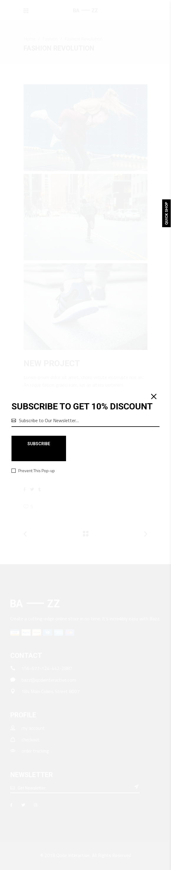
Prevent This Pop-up (36, 471)
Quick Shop (166, 213)
